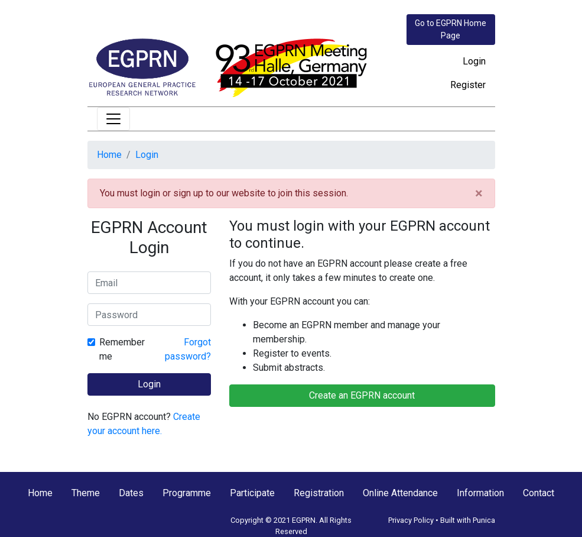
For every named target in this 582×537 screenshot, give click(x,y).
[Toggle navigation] (113, 119)
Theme (85, 493)
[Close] (479, 193)
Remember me (122, 349)
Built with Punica (467, 520)
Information (480, 493)
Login (474, 61)
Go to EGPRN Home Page (450, 29)
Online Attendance (400, 493)
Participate (252, 493)
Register (468, 84)
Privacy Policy (411, 520)
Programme (186, 493)
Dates (131, 493)
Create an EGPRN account (362, 395)
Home (109, 154)
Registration (319, 493)
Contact (538, 493)
